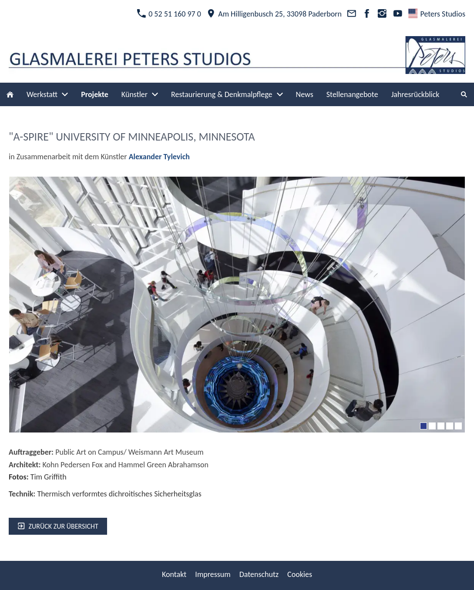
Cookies (299, 574)
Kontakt (174, 574)
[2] (432, 425)
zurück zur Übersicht (57, 526)
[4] (449, 425)
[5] (458, 425)
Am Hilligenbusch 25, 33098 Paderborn (274, 14)
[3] (440, 425)
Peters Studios (436, 14)
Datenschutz (259, 574)
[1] (423, 425)
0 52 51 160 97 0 (169, 14)
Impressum (212, 574)
